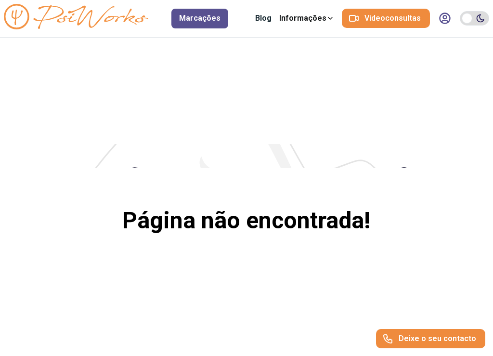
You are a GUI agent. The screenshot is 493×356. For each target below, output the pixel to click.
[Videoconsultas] (386, 18)
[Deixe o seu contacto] (430, 338)
